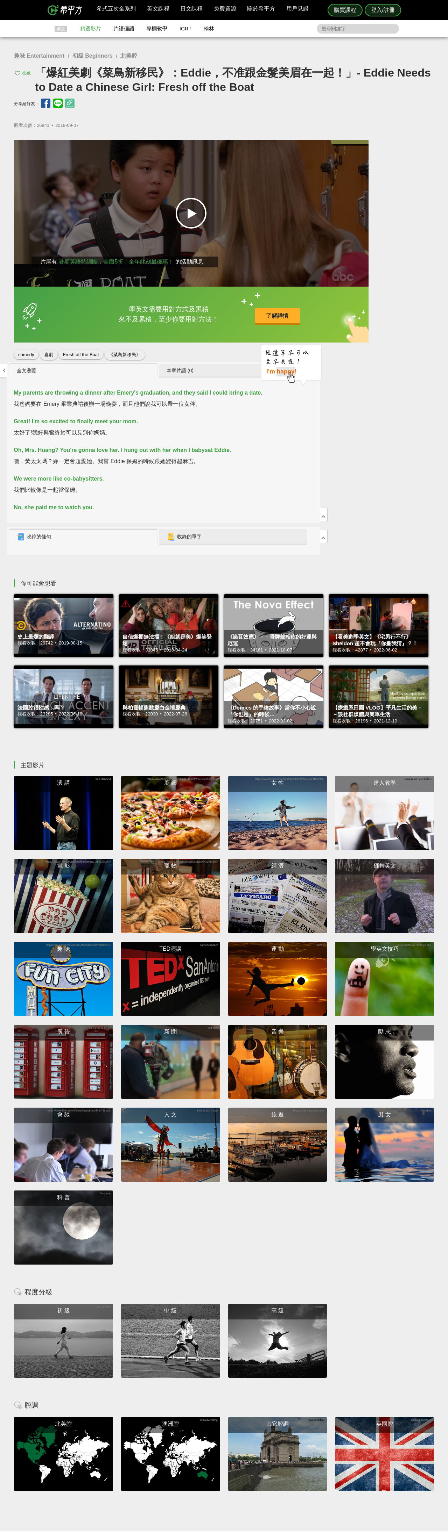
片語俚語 (123, 28)
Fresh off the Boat (81, 347)
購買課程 (345, 10)
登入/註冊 (383, 10)
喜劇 (48, 347)
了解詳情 (202, 310)
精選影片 (90, 28)
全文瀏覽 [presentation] (295, 148)
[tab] (315, 148)
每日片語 (232, 1454)
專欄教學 (156, 28)
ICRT (186, 28)
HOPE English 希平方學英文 (164, 1400)
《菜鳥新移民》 (125, 347)
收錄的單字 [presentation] (378, 314)
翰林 (209, 28)
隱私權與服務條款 (308, 1442)
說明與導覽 (301, 1448)
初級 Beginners (92, 56)
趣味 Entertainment (39, 56)
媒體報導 (266, 1460)
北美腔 (128, 56)
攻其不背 (232, 1442)
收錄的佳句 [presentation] (303, 314)
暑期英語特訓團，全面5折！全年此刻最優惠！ (116, 255)
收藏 (26, 72)
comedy (26, 347)
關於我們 (266, 1454)
